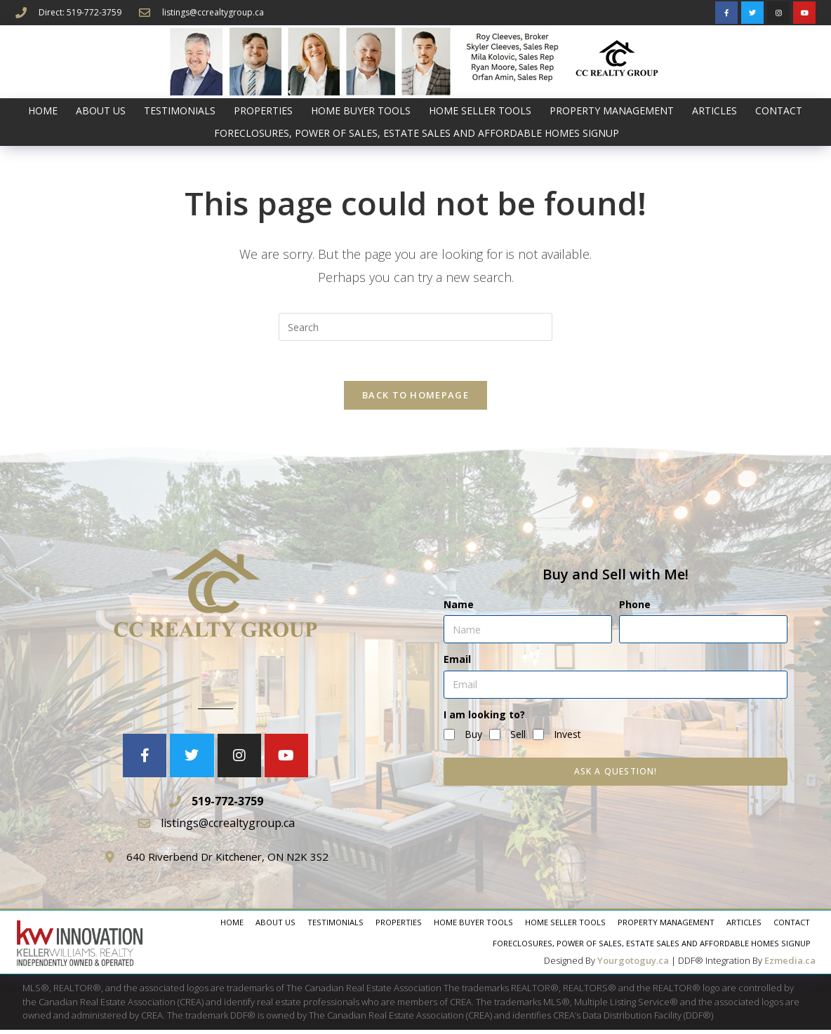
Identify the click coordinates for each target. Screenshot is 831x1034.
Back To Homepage (415, 397)
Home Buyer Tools (361, 110)
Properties (263, 110)
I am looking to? (484, 718)
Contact (778, 110)
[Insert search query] (415, 327)
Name (459, 608)
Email (457, 663)
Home (43, 110)
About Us (101, 110)
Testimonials (179, 110)
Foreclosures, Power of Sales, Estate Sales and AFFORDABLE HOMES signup (416, 133)
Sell (518, 737)
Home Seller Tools (480, 110)
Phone (635, 608)
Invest (567, 737)
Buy (473, 737)
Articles (714, 110)
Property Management (612, 110)
